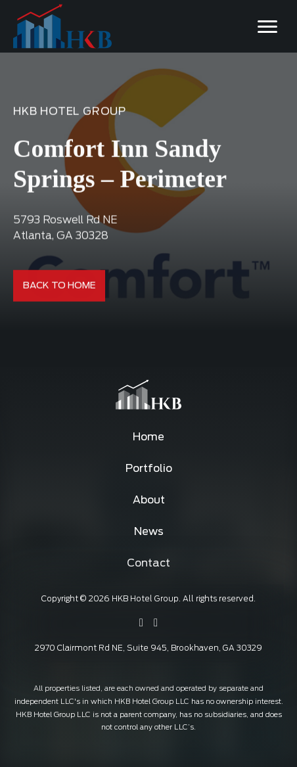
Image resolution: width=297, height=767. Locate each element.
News (149, 531)
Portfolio (149, 468)
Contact (148, 563)
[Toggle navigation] (267, 26)
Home (148, 437)
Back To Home (59, 286)
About (149, 500)
